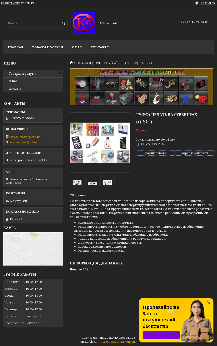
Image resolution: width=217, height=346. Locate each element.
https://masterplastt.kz (25, 137)
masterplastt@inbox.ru (25, 142)
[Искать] (64, 23)
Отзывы (15, 89)
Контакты (100, 47)
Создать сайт (10, 3)
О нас (77, 47)
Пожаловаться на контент (118, 342)
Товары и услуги (47, 47)
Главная (15, 47)
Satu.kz (130, 338)
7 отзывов (208, 3)
